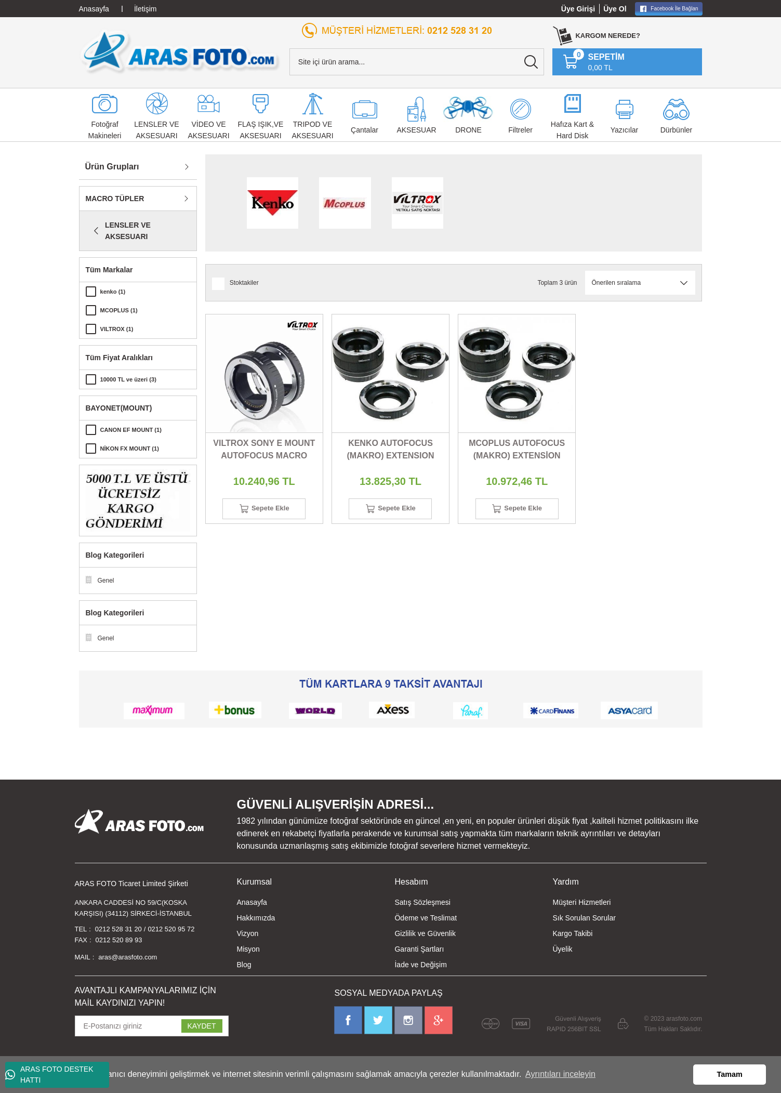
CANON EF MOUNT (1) (133, 429)
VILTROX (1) (118, 329)
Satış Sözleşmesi (422, 902)
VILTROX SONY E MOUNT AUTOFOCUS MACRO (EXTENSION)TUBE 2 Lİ (264, 450)
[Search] (417, 61)
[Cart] (593, 62)
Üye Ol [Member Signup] (614, 9)
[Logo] (180, 51)
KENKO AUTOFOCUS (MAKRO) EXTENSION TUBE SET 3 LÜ (390, 450)
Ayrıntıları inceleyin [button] (560, 1074)
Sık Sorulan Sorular (583, 918)
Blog (244, 964)
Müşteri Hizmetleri (581, 902)
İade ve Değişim (420, 964)
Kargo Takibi (572, 933)
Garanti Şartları (419, 949)
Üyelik (562, 949)
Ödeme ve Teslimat (425, 918)
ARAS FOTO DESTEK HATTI (49, 1074)
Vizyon (248, 933)
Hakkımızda (256, 918)
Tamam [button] (730, 1074)
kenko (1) (114, 291)
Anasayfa (252, 902)
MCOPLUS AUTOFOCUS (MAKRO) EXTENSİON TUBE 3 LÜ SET (517, 450)
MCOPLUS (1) (120, 310)
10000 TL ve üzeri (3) (130, 379)
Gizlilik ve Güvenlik (424, 933)
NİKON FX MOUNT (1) (132, 448)
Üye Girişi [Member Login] (578, 9)
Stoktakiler (244, 282)
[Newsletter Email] (152, 1030)
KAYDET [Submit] (202, 1030)
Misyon (248, 949)
